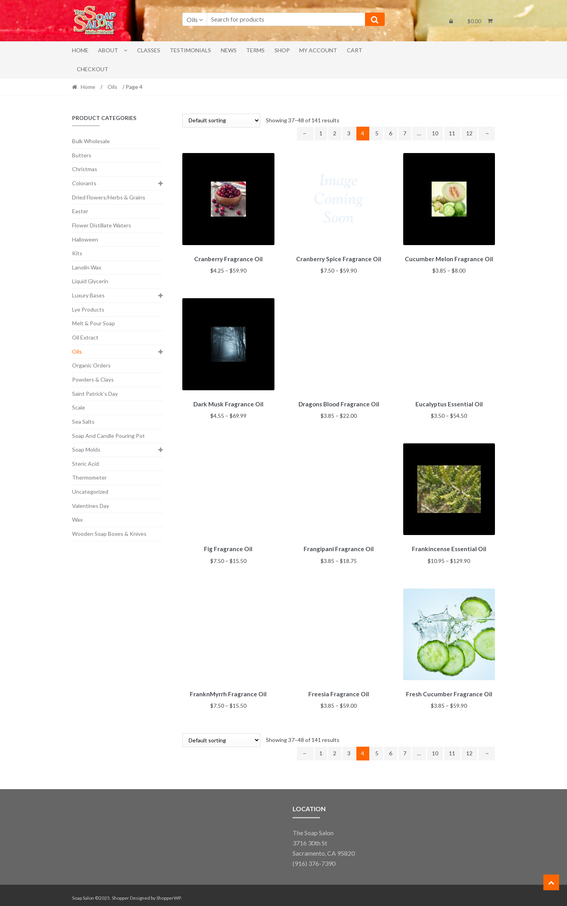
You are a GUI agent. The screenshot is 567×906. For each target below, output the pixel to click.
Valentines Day (90, 505)
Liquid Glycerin (90, 281)
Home (80, 50)
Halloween (85, 239)
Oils (112, 86)
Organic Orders (91, 365)
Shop (282, 50)
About (108, 50)
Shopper (120, 893)
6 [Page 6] (390, 133)
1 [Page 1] (320, 133)
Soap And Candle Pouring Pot (108, 435)
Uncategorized (90, 491)
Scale (78, 407)
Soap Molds (86, 449)
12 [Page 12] (469, 133)
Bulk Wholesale (91, 141)
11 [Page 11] (452, 133)
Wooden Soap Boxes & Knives (109, 533)
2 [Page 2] (334, 133)
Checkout (92, 69)
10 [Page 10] (435, 133)
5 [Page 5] (376, 133)
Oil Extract (85, 337)
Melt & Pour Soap (93, 323)
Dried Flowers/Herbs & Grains (108, 197)
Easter (80, 211)
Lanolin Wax (86, 267)
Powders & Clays (93, 379)
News (229, 50)
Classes (148, 50)
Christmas (84, 169)
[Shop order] (221, 120)
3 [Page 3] (348, 133)
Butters (81, 155)
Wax (77, 519)
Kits (77, 253)
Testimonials (190, 50)
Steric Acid (85, 463)
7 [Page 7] (404, 133)
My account (318, 50)
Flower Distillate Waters (101, 225)
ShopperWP (168, 893)
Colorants (84, 183)
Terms (255, 50)
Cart (354, 50)
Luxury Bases (88, 295)
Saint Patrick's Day (95, 393)
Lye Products (88, 309)
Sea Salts (83, 421)
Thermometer (89, 477)
